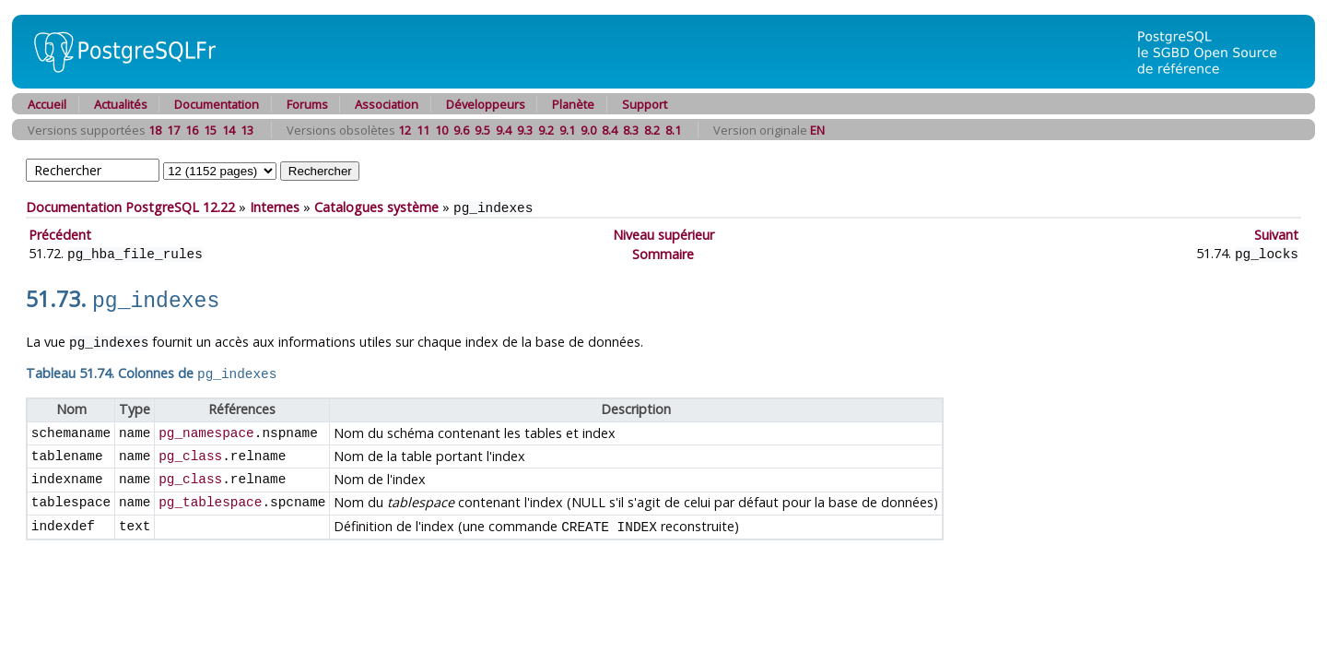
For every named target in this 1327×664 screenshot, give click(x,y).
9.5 (482, 130)
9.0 (588, 130)
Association (386, 104)
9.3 (525, 130)
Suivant (1276, 234)
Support (644, 104)
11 (423, 130)
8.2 (652, 130)
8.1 (673, 130)
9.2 (546, 130)
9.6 (461, 130)
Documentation (216, 104)
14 (228, 130)
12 (404, 130)
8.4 (609, 130)
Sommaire (663, 252)
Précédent (60, 234)
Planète (573, 104)
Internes (274, 207)
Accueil (47, 104)
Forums (307, 104)
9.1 (567, 130)
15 (210, 130)
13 (247, 130)
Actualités (120, 104)
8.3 (631, 130)
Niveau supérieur (663, 234)
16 (191, 130)
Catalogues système (376, 207)
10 (441, 130)
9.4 (503, 130)
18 (154, 130)
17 (173, 130)
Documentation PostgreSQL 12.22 (130, 207)
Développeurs (485, 104)
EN (817, 130)
